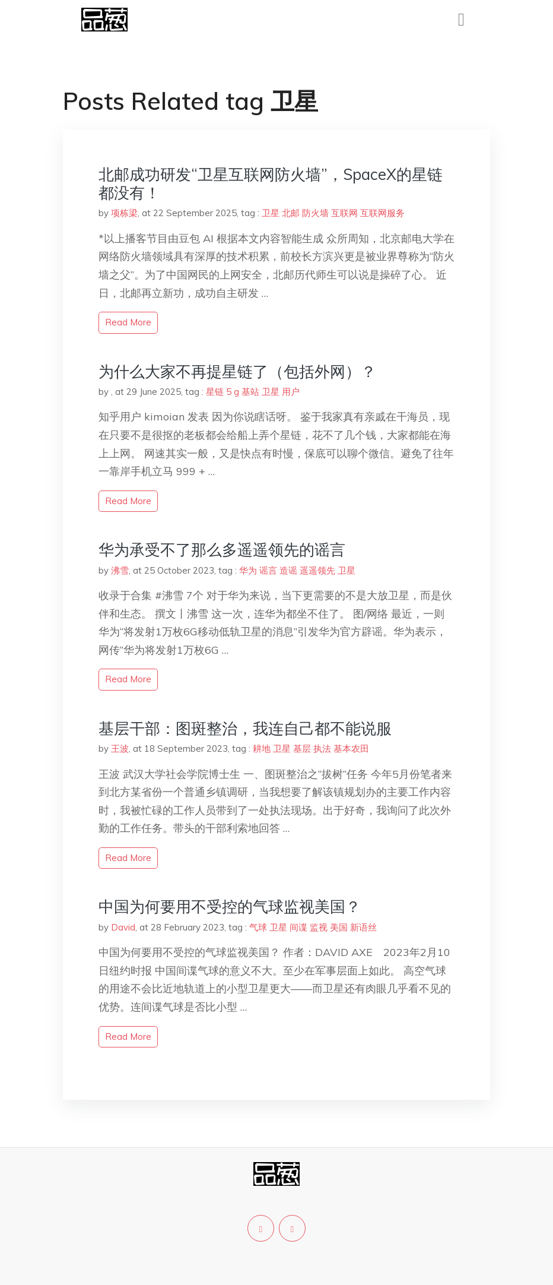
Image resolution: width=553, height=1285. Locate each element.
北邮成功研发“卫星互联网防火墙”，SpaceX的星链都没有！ (270, 183)
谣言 (268, 570)
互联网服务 (382, 213)
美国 (339, 927)
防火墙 (315, 213)
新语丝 (363, 927)
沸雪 (120, 570)
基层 (302, 748)
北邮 (291, 213)
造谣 (288, 570)
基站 (250, 391)
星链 (215, 391)
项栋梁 (124, 213)
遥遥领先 (317, 570)
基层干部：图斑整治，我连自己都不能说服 (245, 728)
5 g (232, 391)
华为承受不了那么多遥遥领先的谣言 (221, 549)
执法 (322, 748)
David (123, 927)
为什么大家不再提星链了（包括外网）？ (237, 371)
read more (128, 322)
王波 (120, 748)
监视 (319, 927)
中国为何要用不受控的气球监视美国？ (229, 906)
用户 (291, 391)
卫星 (270, 213)
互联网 (344, 213)
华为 (248, 570)
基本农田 (351, 748)
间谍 (298, 927)
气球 (258, 927)
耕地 (262, 748)
